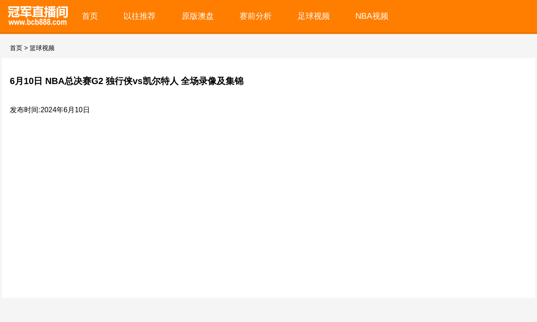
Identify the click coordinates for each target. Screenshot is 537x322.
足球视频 (314, 16)
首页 (90, 16)
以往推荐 (140, 16)
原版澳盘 (198, 16)
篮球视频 (42, 47)
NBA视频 (371, 16)
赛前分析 (255, 16)
